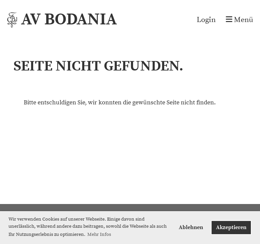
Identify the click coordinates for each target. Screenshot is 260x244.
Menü (239, 19)
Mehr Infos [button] (99, 234)
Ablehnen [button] (191, 227)
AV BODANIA (69, 19)
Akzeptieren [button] (231, 227)
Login (206, 19)
